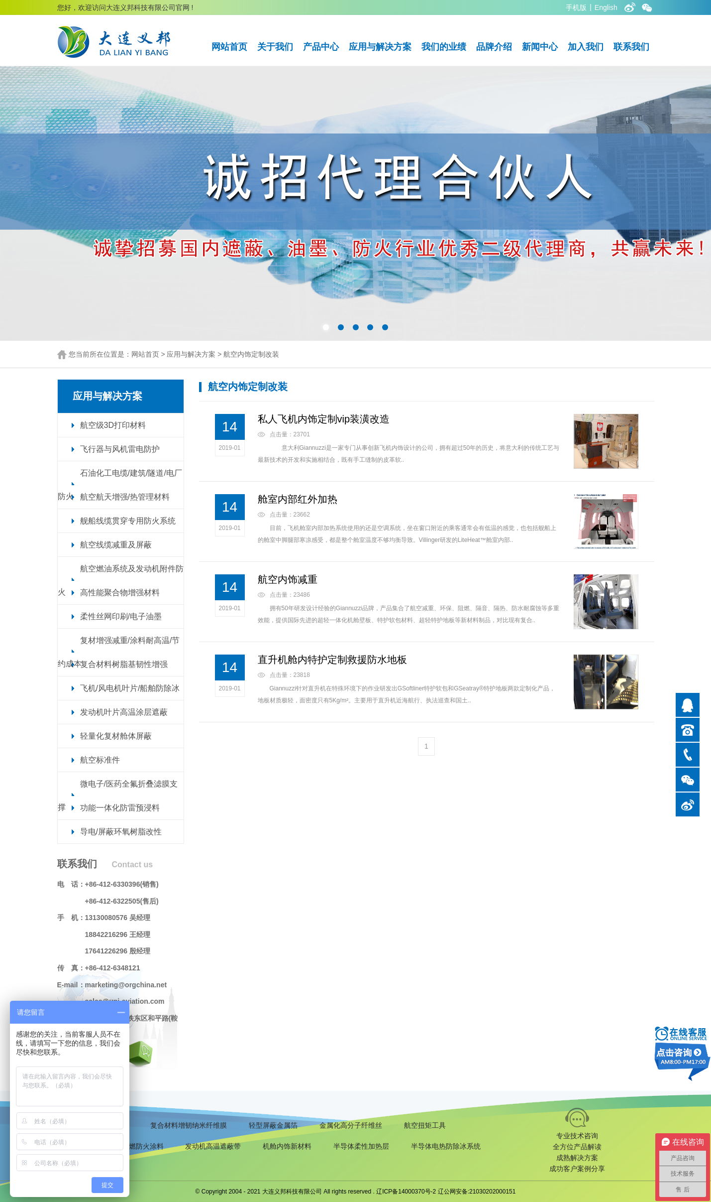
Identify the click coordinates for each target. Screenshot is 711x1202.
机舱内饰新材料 (287, 1146)
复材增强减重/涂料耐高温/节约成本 (119, 652)
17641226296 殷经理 (118, 951)
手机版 (576, 7)
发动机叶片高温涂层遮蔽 (124, 712)
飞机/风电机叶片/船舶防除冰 (130, 688)
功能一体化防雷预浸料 (120, 807)
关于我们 (275, 47)
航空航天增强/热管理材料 (125, 497)
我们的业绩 (443, 47)
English (606, 7)
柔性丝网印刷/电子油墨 (121, 616)
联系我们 (631, 47)
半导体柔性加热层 (361, 1146)
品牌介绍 (494, 47)
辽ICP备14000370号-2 (406, 1191)
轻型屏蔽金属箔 (273, 1125)
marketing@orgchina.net (126, 985)
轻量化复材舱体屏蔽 (116, 736)
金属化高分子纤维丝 (350, 1125)
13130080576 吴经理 (118, 918)
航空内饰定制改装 (251, 354)
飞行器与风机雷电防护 (120, 449)
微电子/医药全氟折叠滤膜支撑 (118, 795)
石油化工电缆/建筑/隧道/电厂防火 (120, 485)
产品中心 (321, 47)
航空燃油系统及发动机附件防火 (121, 580)
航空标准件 (100, 760)
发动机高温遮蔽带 (213, 1146)
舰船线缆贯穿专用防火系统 (128, 521)
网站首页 (229, 47)
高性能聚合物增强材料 (120, 592)
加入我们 (586, 47)
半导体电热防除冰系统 (446, 1146)
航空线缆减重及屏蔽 (116, 544)
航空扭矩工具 (425, 1125)
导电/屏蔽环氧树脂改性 (121, 831)
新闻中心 (540, 47)
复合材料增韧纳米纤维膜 (188, 1125)
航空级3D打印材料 (113, 425)
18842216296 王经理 (118, 934)
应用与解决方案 (380, 47)
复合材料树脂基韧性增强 (124, 664)
